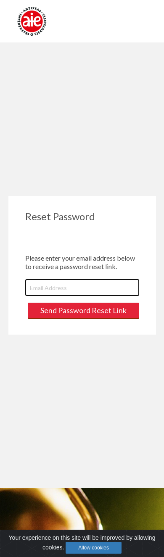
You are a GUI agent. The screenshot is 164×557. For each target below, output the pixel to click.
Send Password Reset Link (83, 310)
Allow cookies (93, 548)
